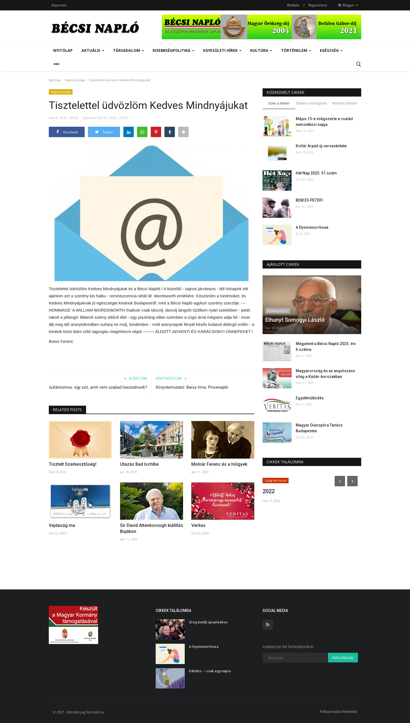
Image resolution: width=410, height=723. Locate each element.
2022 (269, 491)
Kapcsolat (59, 5)
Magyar (348, 5)
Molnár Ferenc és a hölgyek (219, 464)
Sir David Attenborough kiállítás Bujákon (151, 528)
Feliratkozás (343, 657)
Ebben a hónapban (311, 103)
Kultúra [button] (261, 50)
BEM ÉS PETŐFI (309, 200)
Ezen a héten (279, 103)
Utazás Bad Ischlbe (139, 464)
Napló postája (75, 80)
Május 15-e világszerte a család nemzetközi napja (324, 122)
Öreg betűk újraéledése (208, 622)
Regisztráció (317, 5)
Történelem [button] (296, 50)
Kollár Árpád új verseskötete (321, 146)
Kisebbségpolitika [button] (173, 50)
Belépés (293, 5)
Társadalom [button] (128, 50)
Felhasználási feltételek (338, 711)
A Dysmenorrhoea (312, 227)
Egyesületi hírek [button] (222, 50)
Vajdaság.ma (62, 525)
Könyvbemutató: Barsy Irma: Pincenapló (192, 387)
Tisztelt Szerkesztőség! (72, 464)
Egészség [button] (331, 50)
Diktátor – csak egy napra (210, 671)
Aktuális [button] (92, 50)
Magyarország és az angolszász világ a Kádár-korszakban (325, 374)
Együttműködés (310, 398)
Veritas (198, 525)
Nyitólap (63, 50)
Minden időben (344, 103)
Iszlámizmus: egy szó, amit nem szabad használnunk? (98, 387)
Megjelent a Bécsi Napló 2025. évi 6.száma (326, 346)
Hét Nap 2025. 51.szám (316, 173)
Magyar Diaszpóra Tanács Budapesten (319, 428)
